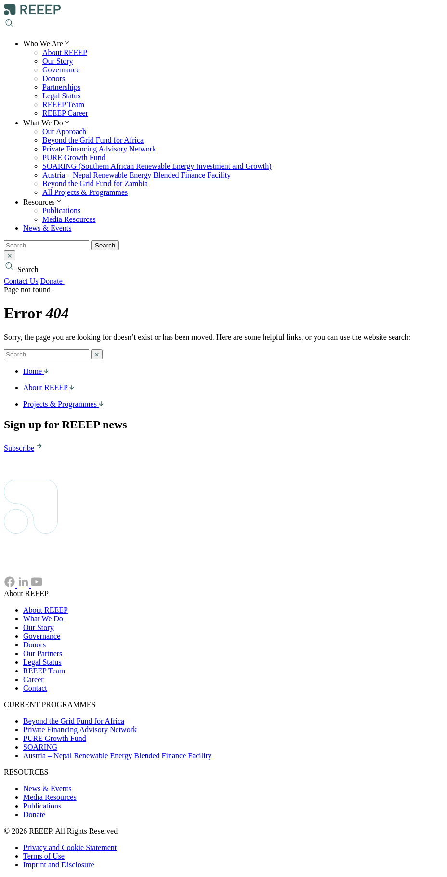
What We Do (43, 619)
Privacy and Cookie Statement (70, 847)
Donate (57, 281)
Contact (35, 688)
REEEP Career (65, 113)
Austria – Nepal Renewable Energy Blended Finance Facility (136, 175)
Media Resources (69, 219)
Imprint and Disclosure (58, 865)
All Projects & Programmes (85, 192)
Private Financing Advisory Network (99, 149)
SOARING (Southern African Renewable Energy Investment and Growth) (157, 166)
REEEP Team (63, 104)
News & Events (47, 228)
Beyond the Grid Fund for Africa (93, 140)
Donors (53, 78)
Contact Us (21, 281)
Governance (60, 70)
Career (33, 679)
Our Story (57, 61)
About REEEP (64, 52)
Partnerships (61, 87)
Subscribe (24, 448)
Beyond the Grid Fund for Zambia (95, 183)
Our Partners (42, 653)
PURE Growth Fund (73, 157)
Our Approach (64, 131)
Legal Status (61, 96)
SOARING (40, 747)
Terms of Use (44, 856)
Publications (61, 210)
